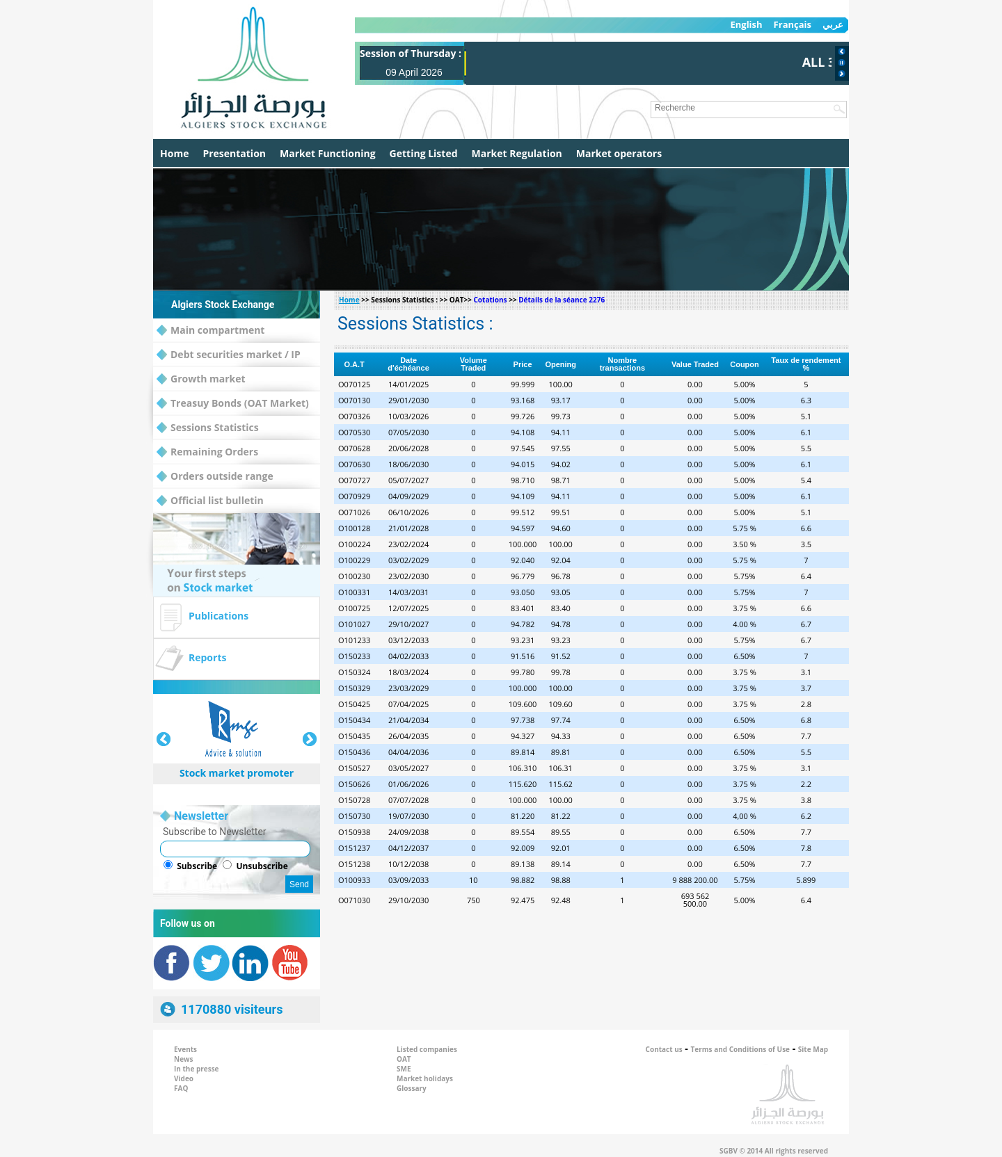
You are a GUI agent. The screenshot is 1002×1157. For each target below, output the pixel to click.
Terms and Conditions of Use (740, 1049)
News (183, 1059)
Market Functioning (328, 153)
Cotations (490, 300)
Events (185, 1049)
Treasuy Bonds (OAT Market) (233, 403)
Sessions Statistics (208, 428)
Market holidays (425, 1078)
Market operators (619, 153)
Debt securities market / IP (229, 355)
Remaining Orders (207, 452)
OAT (404, 1059)
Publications (218, 615)
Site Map (813, 1049)
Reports (207, 657)
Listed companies (427, 1049)
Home (174, 153)
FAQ (181, 1088)
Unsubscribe (261, 866)
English (746, 24)
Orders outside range (215, 476)
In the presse (196, 1069)
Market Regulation (517, 153)
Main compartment (210, 330)
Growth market (201, 379)
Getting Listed (424, 153)
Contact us (664, 1049)
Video (183, 1078)
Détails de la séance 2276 (561, 300)
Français (792, 24)
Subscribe (197, 866)
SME (404, 1069)
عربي (832, 24)
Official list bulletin (210, 501)
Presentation (234, 153)
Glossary (412, 1088)
